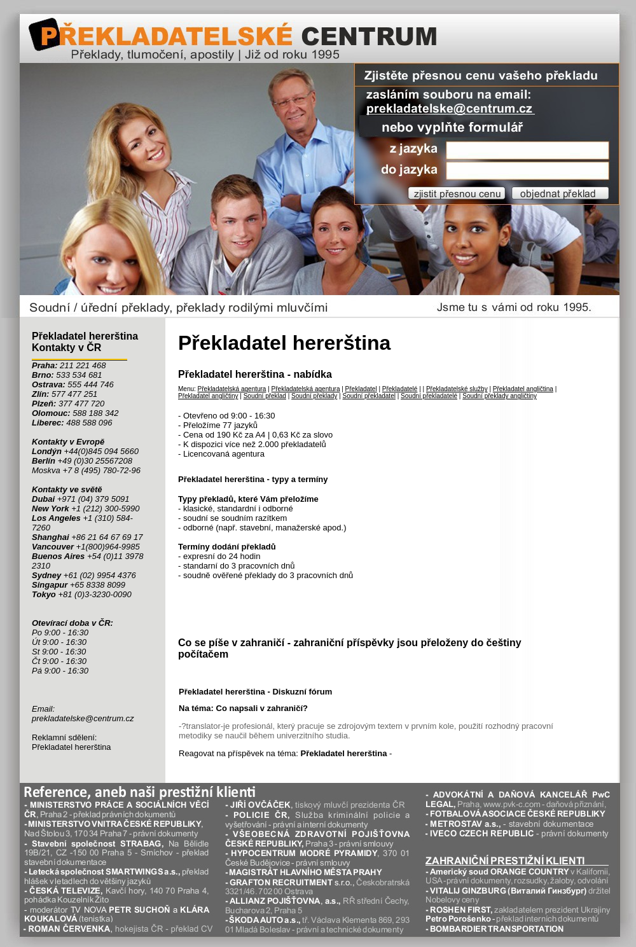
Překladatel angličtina (523, 388)
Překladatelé (400, 388)
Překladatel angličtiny (208, 395)
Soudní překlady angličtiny (499, 395)
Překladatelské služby (457, 388)
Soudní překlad (265, 395)
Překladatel (361, 388)
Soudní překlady (314, 395)
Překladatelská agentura (232, 388)
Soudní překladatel (369, 395)
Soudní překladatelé (429, 395)
